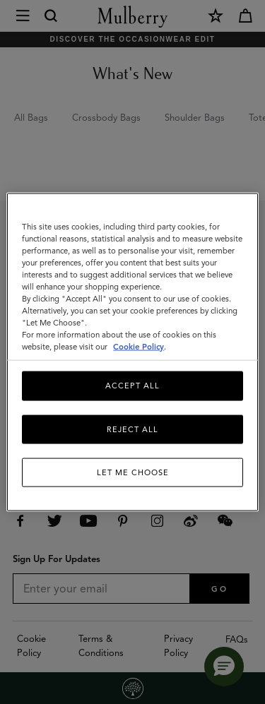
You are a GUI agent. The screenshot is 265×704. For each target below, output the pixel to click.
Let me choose (133, 472)
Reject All (132, 429)
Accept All (132, 385)
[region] (132, 352)
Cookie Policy (138, 347)
